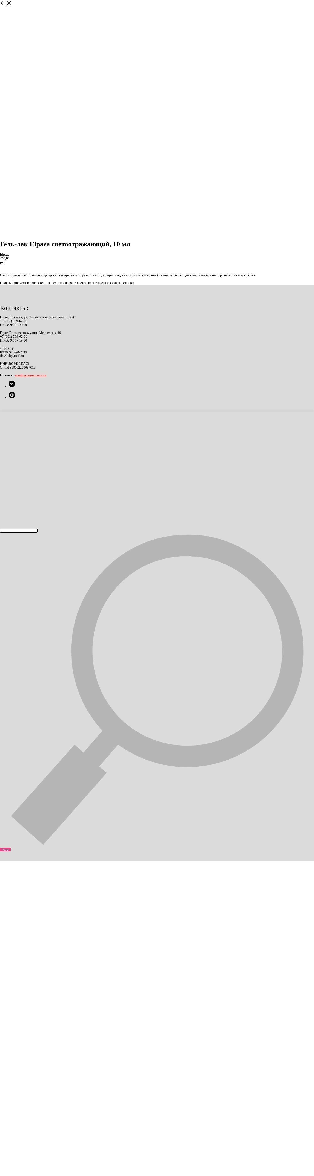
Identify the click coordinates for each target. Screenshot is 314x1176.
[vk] (12, 386)
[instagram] (12, 397)
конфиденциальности (30, 375)
